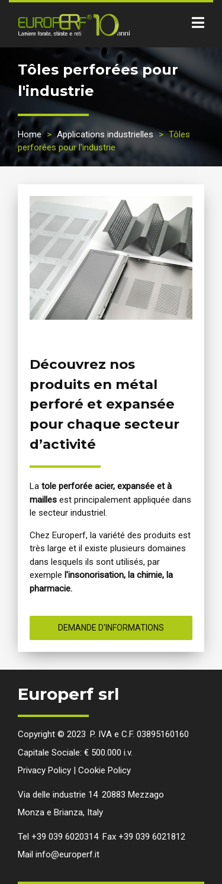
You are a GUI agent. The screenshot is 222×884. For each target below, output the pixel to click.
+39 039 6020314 (64, 836)
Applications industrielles (105, 134)
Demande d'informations (111, 627)
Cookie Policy (104, 770)
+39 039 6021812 (151, 836)
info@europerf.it (67, 854)
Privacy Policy (44, 770)
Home (29, 134)
